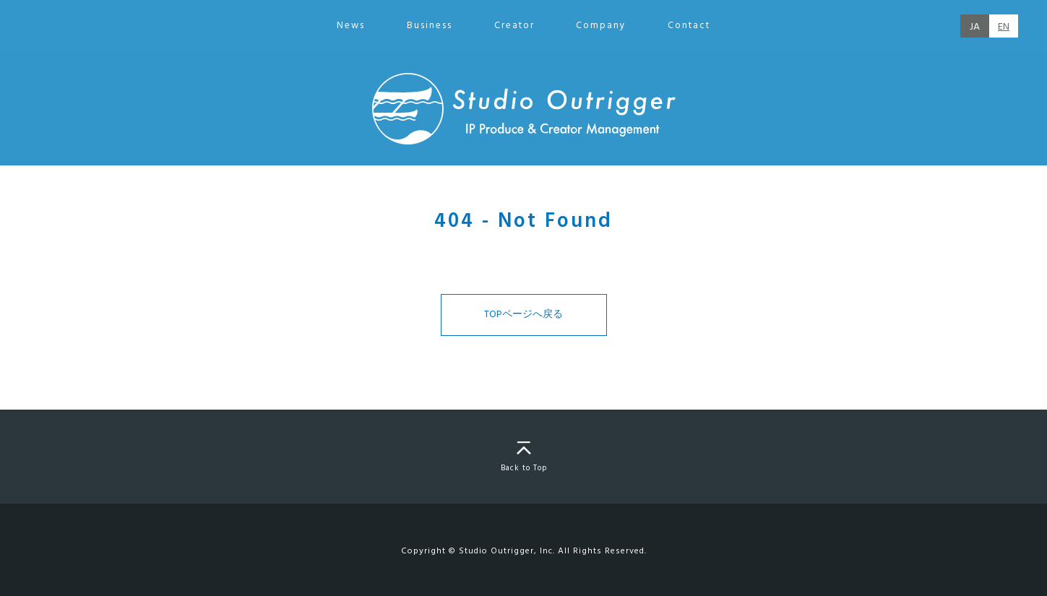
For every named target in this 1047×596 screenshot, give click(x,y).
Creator (514, 25)
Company (601, 25)
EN (1003, 27)
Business (429, 25)
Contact (689, 25)
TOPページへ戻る (523, 314)
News (351, 25)
